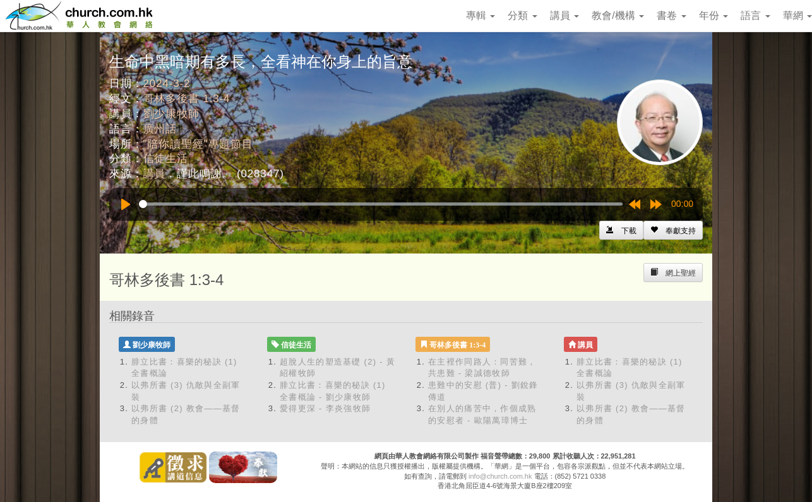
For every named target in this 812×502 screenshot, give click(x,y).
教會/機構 (618, 15)
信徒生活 (165, 159)
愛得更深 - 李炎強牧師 (325, 408)
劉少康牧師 (171, 114)
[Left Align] (673, 230)
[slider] (381, 204)
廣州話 (160, 129)
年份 (713, 15)
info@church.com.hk (500, 476)
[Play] (126, 204)
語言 (755, 15)
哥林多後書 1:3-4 (186, 99)
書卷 (671, 15)
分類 (522, 15)
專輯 (480, 15)
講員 (564, 15)
